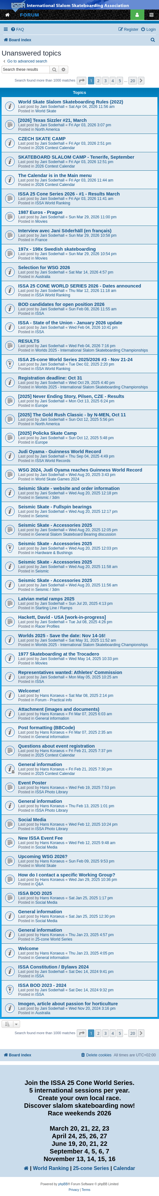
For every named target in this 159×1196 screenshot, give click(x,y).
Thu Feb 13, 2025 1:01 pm (91, 806)
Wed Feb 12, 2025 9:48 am (92, 843)
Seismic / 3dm (47, 497)
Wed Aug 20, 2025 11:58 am (93, 567)
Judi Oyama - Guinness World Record (59, 451)
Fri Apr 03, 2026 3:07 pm (90, 125)
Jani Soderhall (52, 106)
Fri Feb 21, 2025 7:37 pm (90, 751)
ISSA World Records (52, 461)
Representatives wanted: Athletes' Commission (70, 672)
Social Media (32, 819)
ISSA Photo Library (51, 792)
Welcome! (29, 690)
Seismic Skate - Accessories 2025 (55, 525)
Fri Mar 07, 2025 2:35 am (90, 732)
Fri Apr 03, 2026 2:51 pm (90, 143)
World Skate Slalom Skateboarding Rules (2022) (70, 101)
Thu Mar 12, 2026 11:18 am (92, 290)
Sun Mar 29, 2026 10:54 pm (93, 254)
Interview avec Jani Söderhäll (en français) (65, 230)
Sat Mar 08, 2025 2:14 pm (91, 695)
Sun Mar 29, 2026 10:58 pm (93, 235)
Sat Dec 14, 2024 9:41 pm (91, 971)
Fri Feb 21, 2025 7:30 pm (90, 769)
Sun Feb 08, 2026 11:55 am (93, 309)
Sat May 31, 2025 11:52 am (92, 640)
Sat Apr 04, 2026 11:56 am (92, 106)
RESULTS (29, 341)
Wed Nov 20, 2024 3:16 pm (92, 1008)
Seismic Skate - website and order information (69, 488)
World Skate (45, 111)
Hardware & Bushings (54, 553)
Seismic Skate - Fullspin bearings (55, 506)
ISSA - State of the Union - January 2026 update (70, 322)
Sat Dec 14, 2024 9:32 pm (91, 990)
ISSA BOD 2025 (35, 893)
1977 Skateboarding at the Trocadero (58, 654)
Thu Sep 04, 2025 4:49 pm (91, 456)
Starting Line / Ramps (53, 608)
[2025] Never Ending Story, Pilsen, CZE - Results (71, 396)
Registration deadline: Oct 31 (50, 377)
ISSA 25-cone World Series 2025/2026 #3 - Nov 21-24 (75, 359)
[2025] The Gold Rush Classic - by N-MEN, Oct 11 (72, 414)
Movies (41, 221)
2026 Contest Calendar (55, 148)
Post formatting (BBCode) (46, 727)
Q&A (39, 884)
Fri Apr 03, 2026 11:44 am (91, 180)
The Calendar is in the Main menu (55, 175)
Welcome (28, 948)
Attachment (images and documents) (58, 709)
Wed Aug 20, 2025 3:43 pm (92, 474)
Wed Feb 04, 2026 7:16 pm (92, 346)
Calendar (124, 1168)
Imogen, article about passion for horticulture (68, 1003)
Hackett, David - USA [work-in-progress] (62, 617)
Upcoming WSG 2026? (43, 856)
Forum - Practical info (53, 700)
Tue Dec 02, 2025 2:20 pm (91, 364)
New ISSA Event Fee (40, 838)
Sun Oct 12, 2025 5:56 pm (91, 419)
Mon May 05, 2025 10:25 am (93, 677)
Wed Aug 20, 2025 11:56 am (93, 585)
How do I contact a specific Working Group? (66, 874)
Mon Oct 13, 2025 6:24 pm (91, 401)
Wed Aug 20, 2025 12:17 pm (93, 511)
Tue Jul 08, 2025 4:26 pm (90, 622)
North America (47, 129)
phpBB (63, 1184)
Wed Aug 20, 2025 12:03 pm (93, 548)
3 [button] (105, 80)
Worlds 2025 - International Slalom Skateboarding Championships (91, 350)
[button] (81, 80)
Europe (41, 405)
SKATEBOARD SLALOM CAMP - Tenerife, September (76, 157)
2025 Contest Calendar (55, 755)
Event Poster (32, 782)
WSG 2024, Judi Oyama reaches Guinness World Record (80, 469)
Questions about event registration (56, 746)
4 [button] (113, 80)
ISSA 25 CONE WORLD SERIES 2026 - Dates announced (79, 285)
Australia (42, 276)
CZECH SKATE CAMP (42, 138)
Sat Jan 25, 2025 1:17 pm (91, 898)
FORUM (29, 14)
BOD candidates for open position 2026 (61, 304)
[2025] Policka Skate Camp (47, 433)
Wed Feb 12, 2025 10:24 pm (93, 824)
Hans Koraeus (52, 695)
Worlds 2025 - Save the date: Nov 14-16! (61, 635)
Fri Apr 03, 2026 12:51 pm (91, 162)
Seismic (42, 516)
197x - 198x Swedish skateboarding (57, 249)
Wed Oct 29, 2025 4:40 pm (92, 382)
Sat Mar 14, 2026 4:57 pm (91, 272)
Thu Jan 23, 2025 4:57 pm (91, 935)
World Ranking (51, 1168)
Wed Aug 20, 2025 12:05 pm (93, 530)
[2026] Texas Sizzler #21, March (52, 120)
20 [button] (132, 80)
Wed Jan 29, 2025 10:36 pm (93, 879)
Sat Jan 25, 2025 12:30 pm (92, 916)
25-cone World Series (53, 939)
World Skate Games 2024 (57, 479)
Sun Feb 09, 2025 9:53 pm (91, 861)
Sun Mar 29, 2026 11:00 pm (93, 217)
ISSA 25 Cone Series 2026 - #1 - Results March (69, 193)
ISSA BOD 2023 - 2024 (42, 985)
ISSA (39, 313)
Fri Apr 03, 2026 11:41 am (91, 198)
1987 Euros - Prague (40, 212)
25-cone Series (91, 1168)
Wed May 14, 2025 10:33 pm (93, 659)
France (41, 240)
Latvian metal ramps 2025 (46, 598)
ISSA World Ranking (52, 203)
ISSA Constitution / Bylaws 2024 (53, 966)
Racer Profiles (47, 626)
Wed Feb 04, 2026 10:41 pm (93, 327)
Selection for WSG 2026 (44, 267)
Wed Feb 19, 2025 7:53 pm (92, 787)
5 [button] (120, 80)
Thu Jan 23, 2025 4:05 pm (91, 953)
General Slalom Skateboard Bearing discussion (75, 534)
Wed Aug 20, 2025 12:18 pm (93, 493)
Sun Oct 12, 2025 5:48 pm (91, 438)
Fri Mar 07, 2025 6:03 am (90, 714)
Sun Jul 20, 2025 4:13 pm (91, 603)
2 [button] (98, 80)
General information (52, 718)
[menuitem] (17, 29)
